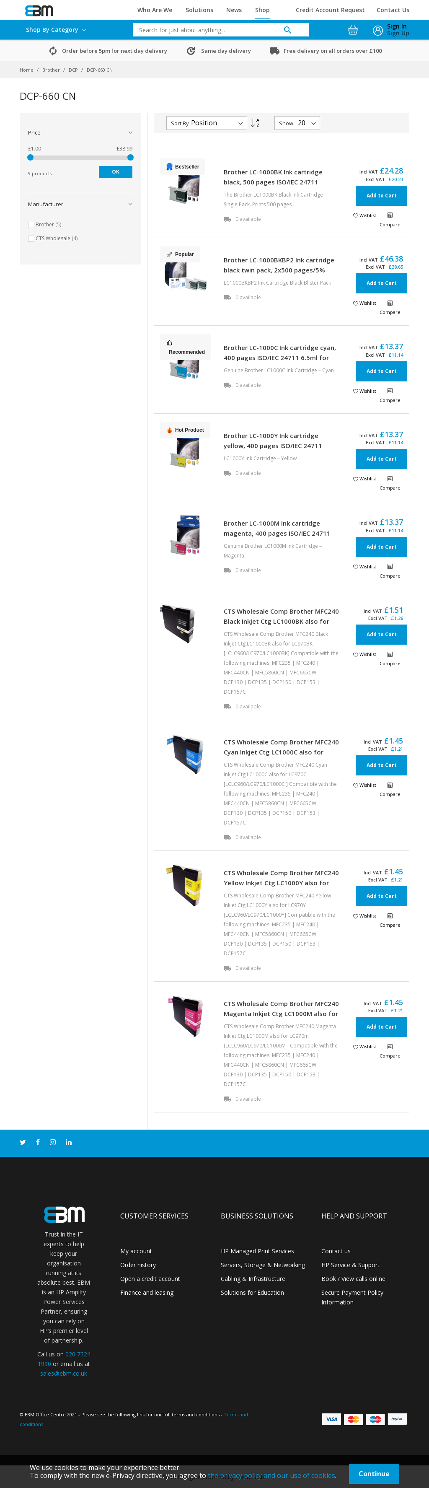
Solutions (199, 10)
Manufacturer (45, 204)
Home (27, 70)
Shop (262, 10)
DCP (74, 70)
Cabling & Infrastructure (253, 1279)
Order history (138, 1265)
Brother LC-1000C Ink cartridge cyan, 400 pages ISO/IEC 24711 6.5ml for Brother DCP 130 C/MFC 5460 (280, 357)
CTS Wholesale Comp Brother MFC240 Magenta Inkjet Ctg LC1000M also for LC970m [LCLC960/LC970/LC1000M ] (281, 1013)
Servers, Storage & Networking (263, 1265)
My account (136, 1251)
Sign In (397, 26)
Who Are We (154, 10)
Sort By (180, 123)
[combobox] (214, 29)
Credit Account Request (330, 10)
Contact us (336, 1251)
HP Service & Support (350, 1265)
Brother (51, 70)
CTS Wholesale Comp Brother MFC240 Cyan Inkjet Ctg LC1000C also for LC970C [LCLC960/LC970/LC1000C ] (281, 752)
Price (34, 132)
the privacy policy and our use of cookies (271, 1475)
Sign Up (398, 33)
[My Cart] (354, 27)
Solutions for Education (252, 1292)
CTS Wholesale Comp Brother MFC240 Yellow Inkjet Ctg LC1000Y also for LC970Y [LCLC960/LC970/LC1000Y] (281, 882)
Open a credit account (150, 1279)
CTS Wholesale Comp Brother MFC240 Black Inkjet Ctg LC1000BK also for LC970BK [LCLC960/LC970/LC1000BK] (281, 621)
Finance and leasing (146, 1292)
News (234, 10)
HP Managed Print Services (257, 1251)
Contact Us (393, 10)
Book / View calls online (353, 1279)
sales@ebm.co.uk (63, 1373)
